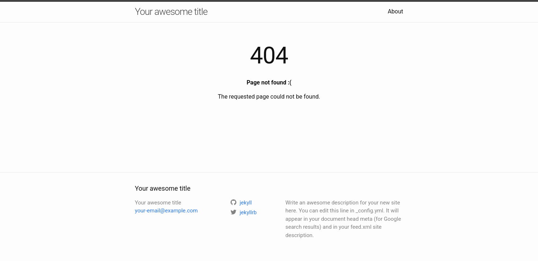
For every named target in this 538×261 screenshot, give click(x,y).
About (395, 11)
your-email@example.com (166, 210)
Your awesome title (171, 11)
